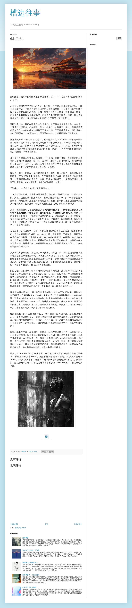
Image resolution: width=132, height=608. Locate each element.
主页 (46, 524)
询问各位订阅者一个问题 (30, 550)
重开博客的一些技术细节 (30, 575)
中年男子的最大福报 (29, 587)
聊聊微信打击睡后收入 (30, 562)
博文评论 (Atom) (20, 528)
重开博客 (25, 538)
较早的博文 (78, 524)
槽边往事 (25, 13)
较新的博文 (14, 524)
